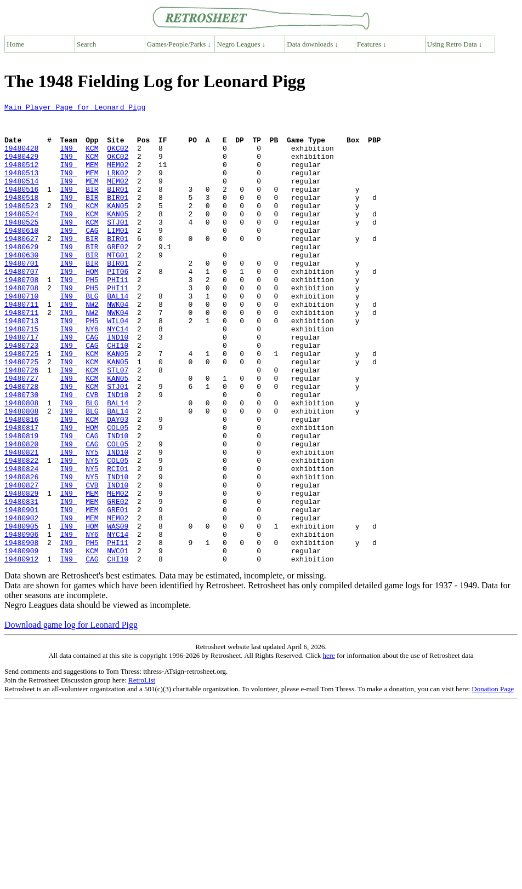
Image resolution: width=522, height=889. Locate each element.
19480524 (21, 237)
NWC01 (117, 641)
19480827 (21, 562)
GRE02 (117, 276)
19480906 (21, 621)
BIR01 (117, 207)
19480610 (21, 256)
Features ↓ (372, 44)
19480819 (21, 503)
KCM (92, 158)
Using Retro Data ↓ (455, 44)
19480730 (21, 453)
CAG (92, 256)
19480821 (21, 522)
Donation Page (493, 781)
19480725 (21, 404)
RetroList (141, 772)
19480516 (21, 207)
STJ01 (117, 246)
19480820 (21, 513)
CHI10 (117, 394)
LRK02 (117, 187)
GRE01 (117, 592)
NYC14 (117, 375)
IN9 (68, 158)
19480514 (21, 197)
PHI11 (117, 315)
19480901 (21, 592)
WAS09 (117, 611)
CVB (92, 453)
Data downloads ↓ (312, 44)
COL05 (117, 493)
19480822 (21, 532)
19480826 (21, 552)
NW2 (92, 345)
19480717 (21, 384)
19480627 (21, 266)
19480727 (21, 434)
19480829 (21, 572)
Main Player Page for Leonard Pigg (74, 108)
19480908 (21, 631)
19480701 (21, 296)
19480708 (21, 315)
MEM (92, 177)
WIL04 (117, 365)
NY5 (92, 522)
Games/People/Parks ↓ (179, 44)
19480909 (21, 641)
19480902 (21, 601)
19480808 (21, 463)
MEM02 (117, 177)
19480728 (21, 444)
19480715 (21, 375)
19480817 (21, 493)
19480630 (21, 286)
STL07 (117, 424)
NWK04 (117, 345)
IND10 (117, 384)
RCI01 (117, 542)
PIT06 (117, 306)
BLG (92, 335)
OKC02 (117, 158)
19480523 (21, 227)
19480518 (21, 217)
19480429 (21, 168)
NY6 (92, 375)
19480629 (21, 276)
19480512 (21, 177)
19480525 (21, 246)
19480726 (21, 424)
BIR (92, 207)
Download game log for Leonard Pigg (71, 716)
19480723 (21, 394)
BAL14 (117, 335)
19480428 (21, 158)
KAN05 (117, 227)
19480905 (21, 611)
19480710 (21, 335)
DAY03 (117, 483)
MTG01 (117, 286)
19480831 (21, 582)
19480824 (21, 542)
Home (15, 44)
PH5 (92, 315)
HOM (92, 306)
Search (86, 44)
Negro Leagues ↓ (241, 44)
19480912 (21, 651)
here (328, 747)
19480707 (21, 306)
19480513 (21, 187)
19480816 (21, 483)
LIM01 (117, 256)
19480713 (21, 365)
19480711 (21, 345)
